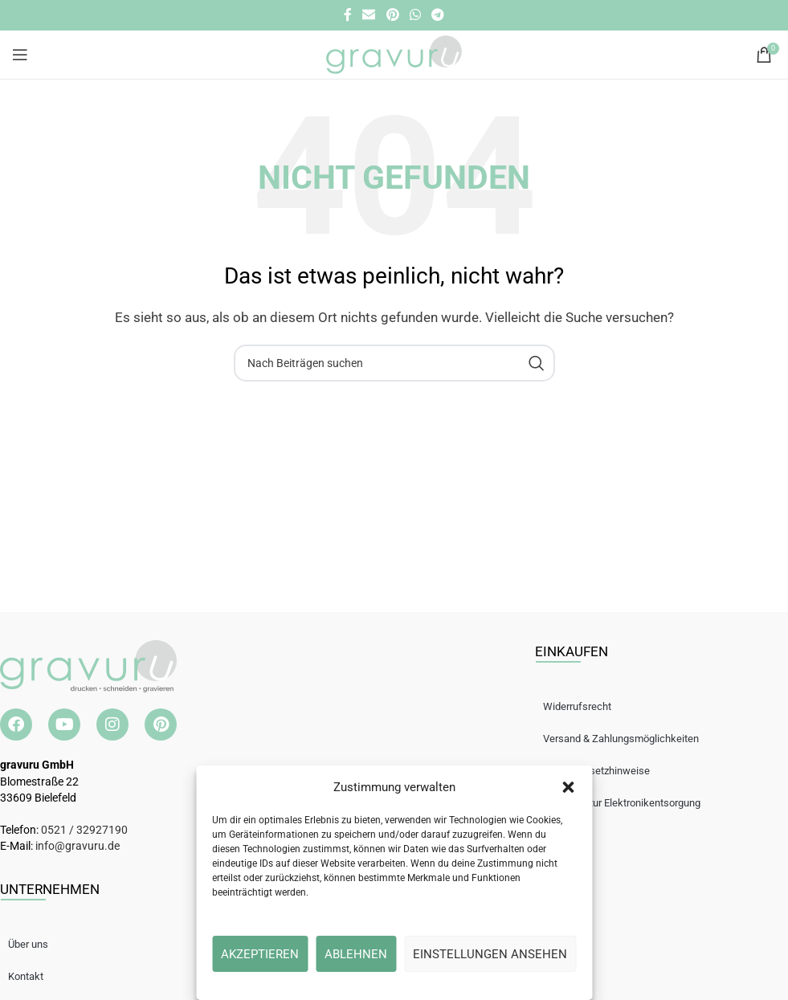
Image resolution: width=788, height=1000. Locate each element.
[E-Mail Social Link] (369, 14)
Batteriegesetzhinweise (604, 771)
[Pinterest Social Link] (392, 14)
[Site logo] (394, 54)
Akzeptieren (260, 954)
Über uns (36, 944)
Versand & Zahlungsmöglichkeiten (629, 739)
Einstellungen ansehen (490, 954)
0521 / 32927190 (84, 829)
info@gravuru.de (77, 845)
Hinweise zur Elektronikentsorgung (629, 803)
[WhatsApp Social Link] (415, 14)
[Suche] (394, 363)
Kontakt (33, 976)
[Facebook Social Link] (347, 14)
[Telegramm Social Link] (437, 14)
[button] (568, 787)
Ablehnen (356, 954)
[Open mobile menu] (20, 55)
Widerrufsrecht (585, 706)
